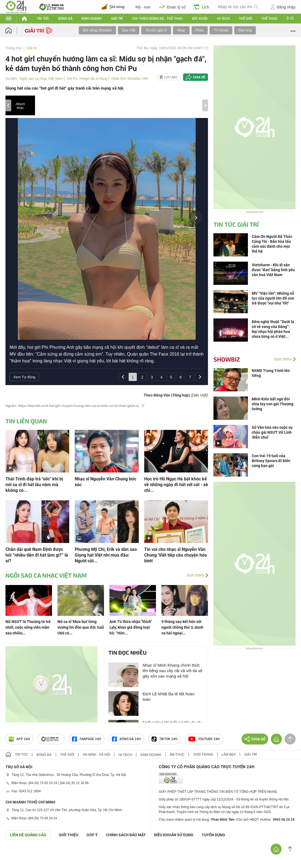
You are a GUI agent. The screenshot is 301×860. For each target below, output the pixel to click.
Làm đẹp (229, 754)
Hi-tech (223, 18)
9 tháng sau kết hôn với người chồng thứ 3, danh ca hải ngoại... (182, 627)
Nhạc (181, 30)
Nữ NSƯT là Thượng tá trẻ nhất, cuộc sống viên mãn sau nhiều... (28, 627)
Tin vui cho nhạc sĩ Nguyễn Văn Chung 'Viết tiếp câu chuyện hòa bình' (175, 555)
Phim (200, 30)
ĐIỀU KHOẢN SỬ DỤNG (173, 835)
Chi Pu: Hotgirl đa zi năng (87, 78)
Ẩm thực (177, 754)
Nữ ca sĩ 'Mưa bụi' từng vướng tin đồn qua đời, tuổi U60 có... (80, 627)
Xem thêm (195, 575)
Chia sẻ (199, 77)
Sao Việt (128, 30)
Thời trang (203, 754)
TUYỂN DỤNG (213, 835)
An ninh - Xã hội (96, 754)
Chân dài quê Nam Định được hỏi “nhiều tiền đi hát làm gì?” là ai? (36, 555)
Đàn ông (245, 30)
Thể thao (269, 18)
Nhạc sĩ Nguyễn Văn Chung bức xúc (105, 481)
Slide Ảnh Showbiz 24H (129, 78)
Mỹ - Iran (142, 7)
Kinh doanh (92, 18)
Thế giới (245, 18)
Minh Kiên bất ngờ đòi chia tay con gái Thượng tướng (272, 404)
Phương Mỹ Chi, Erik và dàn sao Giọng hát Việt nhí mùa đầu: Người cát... (106, 555)
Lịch (201, 7)
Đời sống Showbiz (97, 30)
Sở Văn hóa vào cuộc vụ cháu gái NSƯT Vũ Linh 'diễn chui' (272, 432)
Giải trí (117, 18)
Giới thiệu (68, 835)
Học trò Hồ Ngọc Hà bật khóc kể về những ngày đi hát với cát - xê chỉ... (176, 484)
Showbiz (226, 359)
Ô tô (290, 18)
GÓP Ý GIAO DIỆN (16, 852)
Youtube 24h (204, 739)
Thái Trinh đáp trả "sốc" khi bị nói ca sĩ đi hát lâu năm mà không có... (34, 484)
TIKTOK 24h (165, 739)
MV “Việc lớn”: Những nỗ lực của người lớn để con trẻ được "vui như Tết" (273, 298)
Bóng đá (65, 18)
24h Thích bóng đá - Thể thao (157, 18)
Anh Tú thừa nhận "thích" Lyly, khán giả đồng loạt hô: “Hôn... (130, 627)
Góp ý (92, 835)
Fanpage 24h (86, 739)
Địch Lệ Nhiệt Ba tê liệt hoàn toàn (169, 696)
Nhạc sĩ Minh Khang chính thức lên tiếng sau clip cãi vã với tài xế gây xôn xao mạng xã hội (172, 670)
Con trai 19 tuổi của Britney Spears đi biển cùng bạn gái (271, 461)
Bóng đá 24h (126, 739)
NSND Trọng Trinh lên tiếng (271, 373)
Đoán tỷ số (172, 7)
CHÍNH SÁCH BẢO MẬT (126, 835)
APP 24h (19, 739)
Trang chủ (13, 48)
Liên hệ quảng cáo (28, 835)
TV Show (221, 30)
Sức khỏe (200, 18)
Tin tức (43, 18)
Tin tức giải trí (156, 30)
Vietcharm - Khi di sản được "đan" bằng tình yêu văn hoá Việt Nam (273, 270)
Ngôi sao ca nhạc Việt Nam (41, 78)
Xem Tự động (24, 377)
